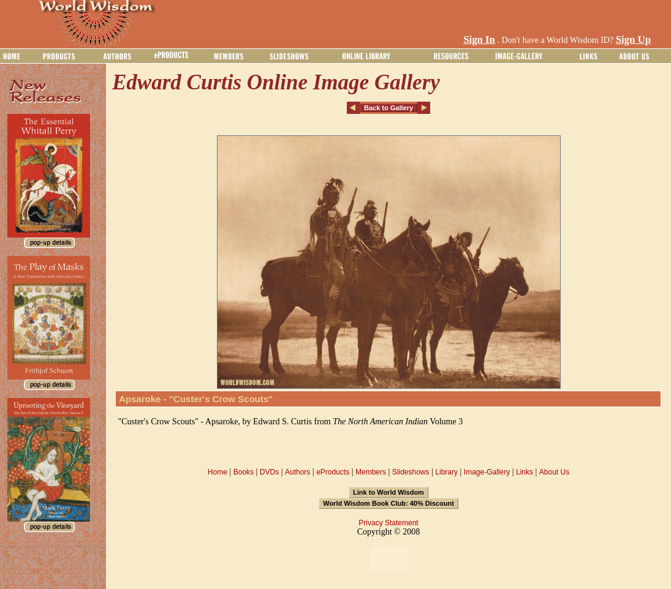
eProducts (332, 472)
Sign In (479, 39)
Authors (297, 472)
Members (370, 472)
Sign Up (633, 39)
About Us (554, 472)
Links (524, 472)
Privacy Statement (388, 523)
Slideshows (411, 472)
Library (446, 472)
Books (243, 472)
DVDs (269, 472)
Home (217, 472)
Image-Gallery (487, 472)
